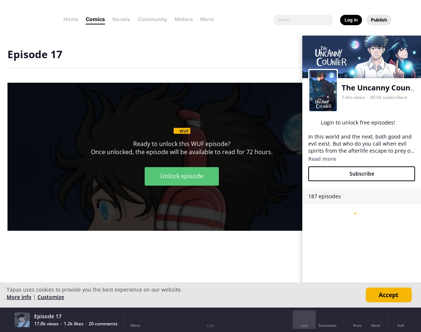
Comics (95, 19)
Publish (379, 20)
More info (19, 297)
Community (152, 19)
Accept (388, 295)
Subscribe (361, 173)
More (209, 19)
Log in (351, 20)
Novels (121, 19)
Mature (184, 19)
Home (70, 19)
